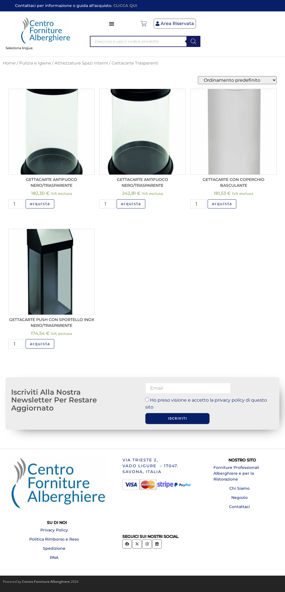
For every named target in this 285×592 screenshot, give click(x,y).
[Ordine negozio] (237, 80)
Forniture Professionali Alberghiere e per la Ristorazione (236, 473)
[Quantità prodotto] (16, 204)
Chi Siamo (239, 488)
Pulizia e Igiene (35, 63)
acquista (40, 203)
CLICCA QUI (125, 5)
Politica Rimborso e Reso (54, 539)
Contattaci (239, 506)
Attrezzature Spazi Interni (81, 63)
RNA (54, 557)
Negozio (239, 497)
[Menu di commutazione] (112, 23)
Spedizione (54, 548)
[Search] (193, 41)
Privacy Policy (54, 530)
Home (9, 63)
